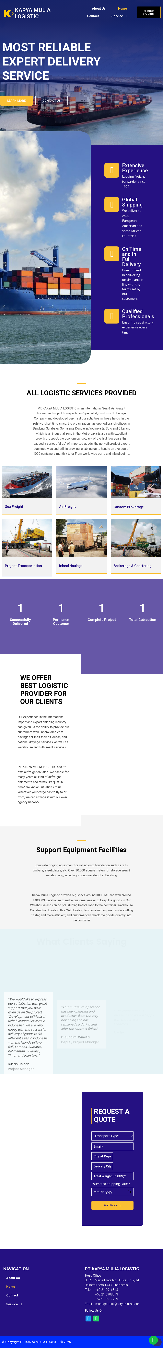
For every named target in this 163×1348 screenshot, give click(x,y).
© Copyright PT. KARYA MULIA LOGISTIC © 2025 (36, 1342)
